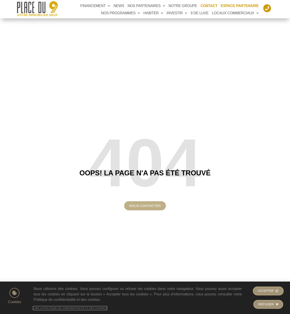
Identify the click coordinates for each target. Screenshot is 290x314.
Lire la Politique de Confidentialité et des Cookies (70, 308)
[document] (145, 157)
